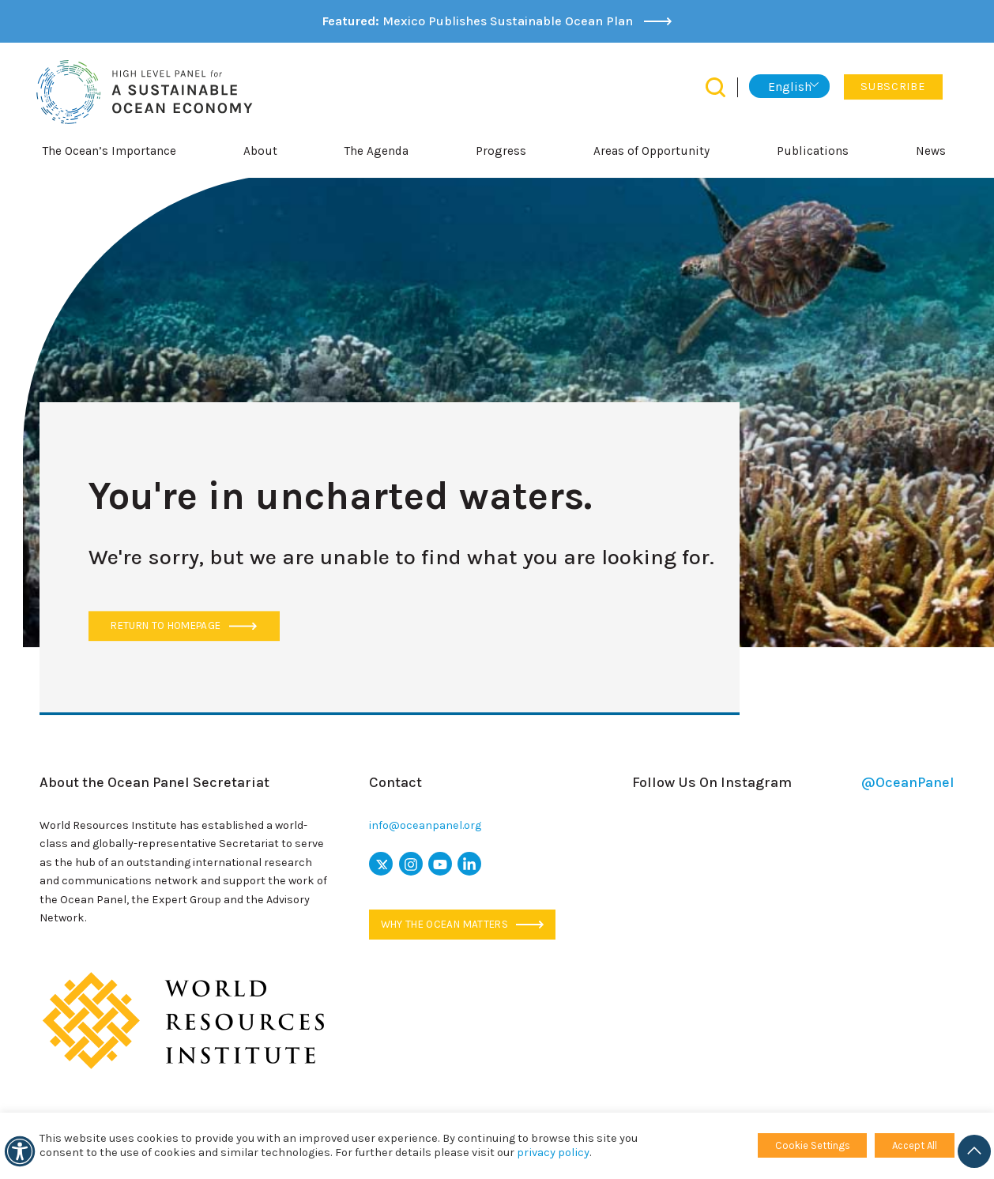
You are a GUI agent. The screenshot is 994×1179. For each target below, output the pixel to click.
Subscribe (892, 86)
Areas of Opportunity (651, 151)
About (260, 151)
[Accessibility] (19, 1151)
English (789, 86)
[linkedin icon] (469, 864)
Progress (501, 151)
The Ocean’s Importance (109, 151)
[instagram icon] (411, 864)
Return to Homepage (183, 626)
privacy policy (553, 1152)
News (931, 151)
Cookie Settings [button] (812, 1145)
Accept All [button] (914, 1145)
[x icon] (381, 864)
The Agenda (377, 151)
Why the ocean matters (462, 924)
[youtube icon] (440, 864)
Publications (813, 151)
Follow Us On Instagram (793, 782)
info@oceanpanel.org (425, 825)
